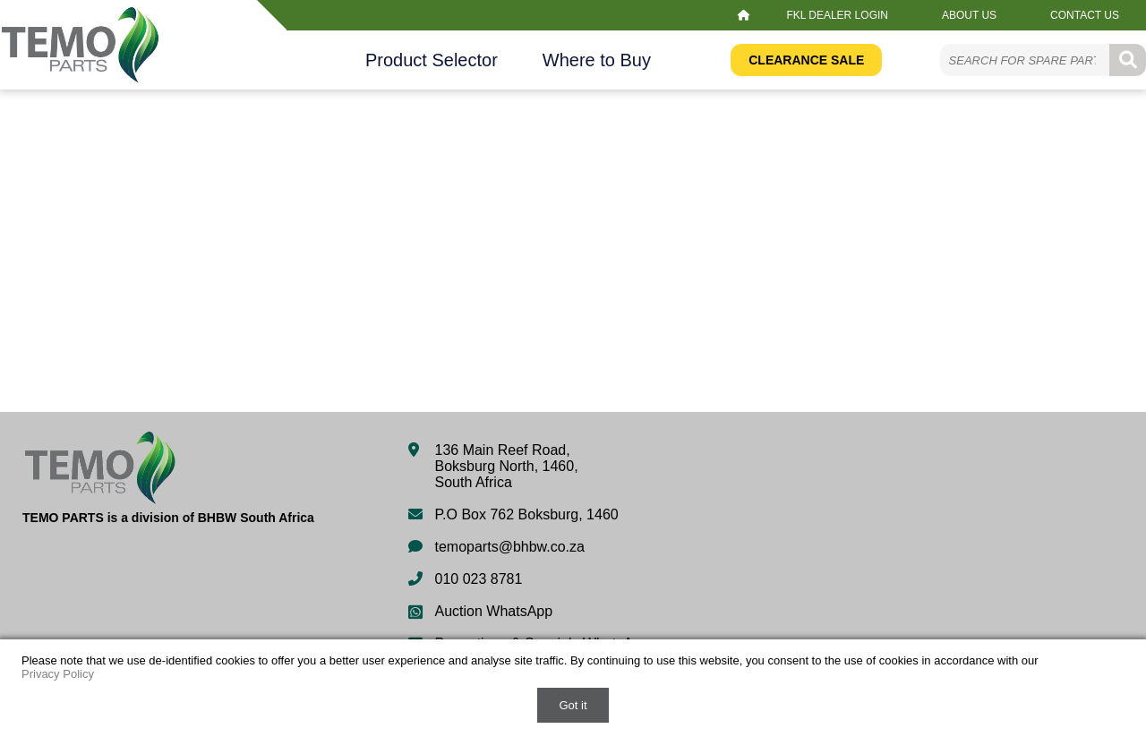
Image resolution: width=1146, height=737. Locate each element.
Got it (572, 705)
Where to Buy (597, 60)
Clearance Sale (806, 60)
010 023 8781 (479, 579)
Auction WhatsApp (494, 611)
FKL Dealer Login (837, 15)
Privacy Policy (57, 674)
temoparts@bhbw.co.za (510, 546)
